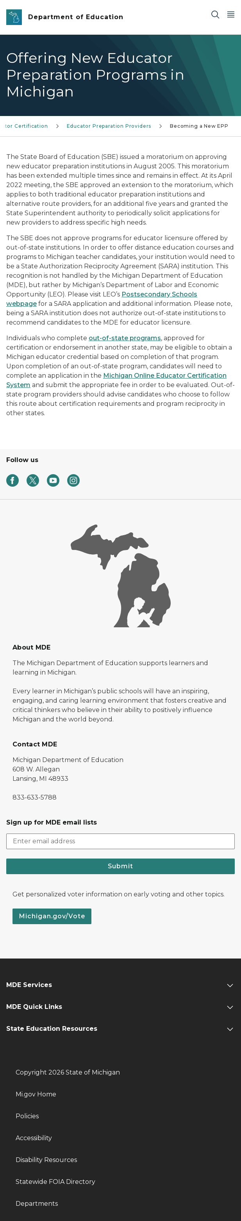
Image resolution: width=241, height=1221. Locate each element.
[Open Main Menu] (231, 14)
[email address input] (120, 841)
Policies (27, 1116)
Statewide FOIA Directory (55, 1181)
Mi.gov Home (36, 1094)
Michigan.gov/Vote (52, 916)
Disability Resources (46, 1160)
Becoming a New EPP (199, 126)
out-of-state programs (125, 338)
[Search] (215, 14)
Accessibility (34, 1138)
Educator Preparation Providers (109, 126)
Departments (37, 1203)
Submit (120, 866)
